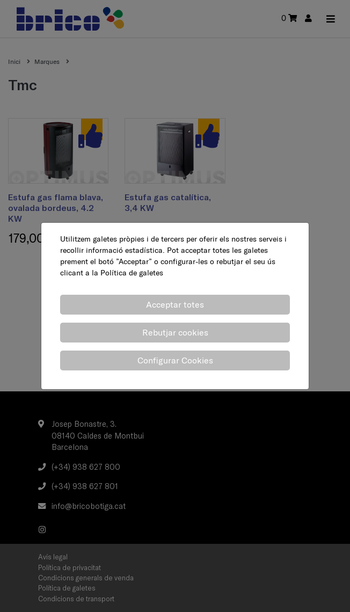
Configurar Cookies (175, 360)
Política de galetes (131, 273)
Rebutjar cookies (175, 332)
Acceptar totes (175, 304)
